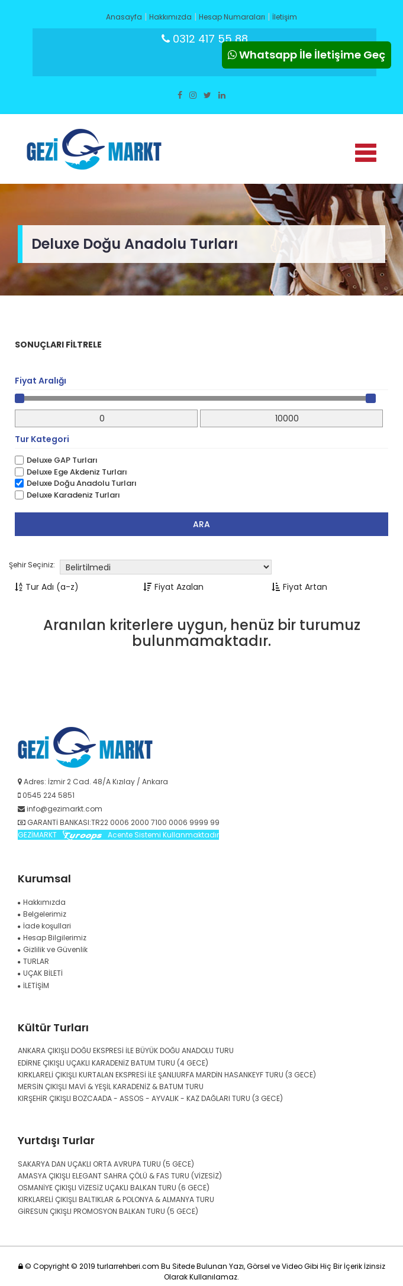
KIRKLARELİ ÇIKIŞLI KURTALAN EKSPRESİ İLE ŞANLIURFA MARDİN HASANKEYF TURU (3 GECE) (167, 1075)
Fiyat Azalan (173, 587)
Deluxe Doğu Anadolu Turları (82, 483)
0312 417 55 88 (205, 38)
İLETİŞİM (33, 985)
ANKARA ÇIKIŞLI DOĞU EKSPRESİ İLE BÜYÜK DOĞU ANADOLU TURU (126, 1050)
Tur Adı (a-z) (47, 587)
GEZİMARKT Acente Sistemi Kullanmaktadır (118, 835)
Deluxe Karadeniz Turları (73, 495)
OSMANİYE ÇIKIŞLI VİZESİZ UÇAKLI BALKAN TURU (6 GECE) (113, 1188)
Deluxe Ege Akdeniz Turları (77, 472)
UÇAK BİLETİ (40, 973)
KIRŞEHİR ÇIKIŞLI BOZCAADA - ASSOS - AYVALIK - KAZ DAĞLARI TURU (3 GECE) (150, 1098)
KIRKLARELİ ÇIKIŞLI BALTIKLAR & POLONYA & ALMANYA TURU (116, 1199)
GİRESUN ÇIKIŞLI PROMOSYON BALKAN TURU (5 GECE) (108, 1211)
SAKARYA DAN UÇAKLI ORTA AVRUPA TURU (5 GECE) (106, 1164)
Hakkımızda (170, 17)
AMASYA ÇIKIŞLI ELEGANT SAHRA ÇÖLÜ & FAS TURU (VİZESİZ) (120, 1176)
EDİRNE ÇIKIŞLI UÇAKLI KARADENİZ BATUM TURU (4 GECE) (113, 1063)
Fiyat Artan (299, 587)
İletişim (284, 17)
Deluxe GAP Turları (62, 460)
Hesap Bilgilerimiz (52, 938)
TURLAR (33, 961)
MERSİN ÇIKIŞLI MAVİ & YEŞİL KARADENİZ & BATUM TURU (111, 1087)
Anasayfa (124, 17)
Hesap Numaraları (232, 17)
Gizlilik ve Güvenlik (53, 949)
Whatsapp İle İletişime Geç (306, 54)
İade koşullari (44, 926)
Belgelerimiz (42, 914)
